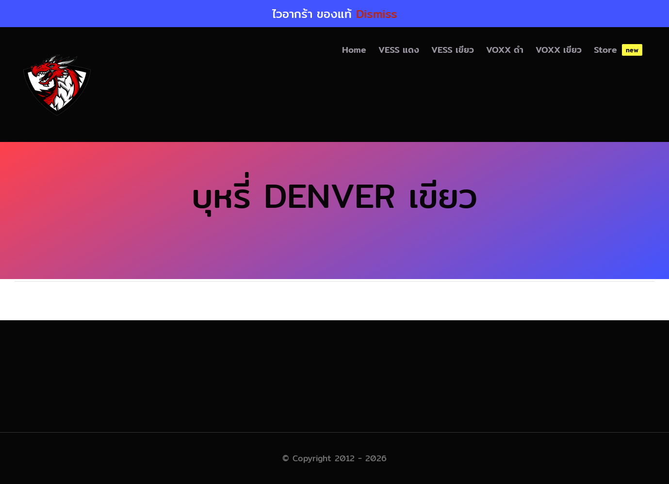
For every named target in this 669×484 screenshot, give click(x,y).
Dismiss (376, 13)
